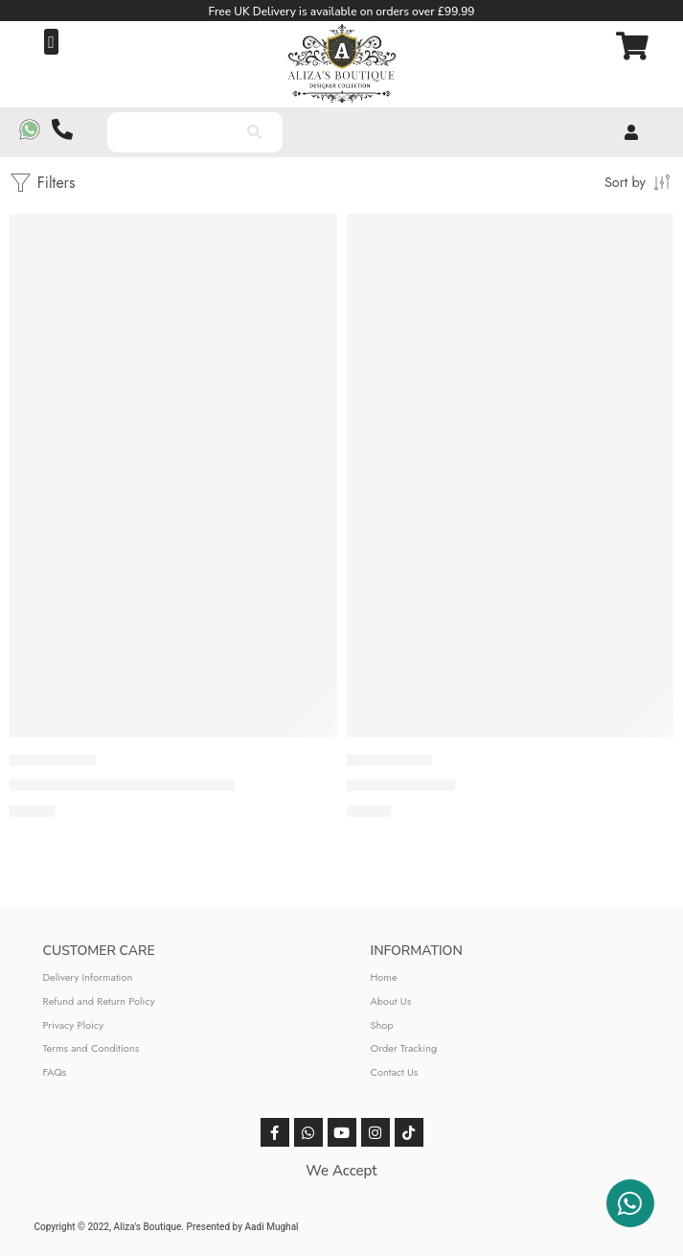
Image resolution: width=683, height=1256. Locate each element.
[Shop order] (638, 181)
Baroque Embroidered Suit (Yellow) (122, 785)
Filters (42, 183)
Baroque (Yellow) (401, 785)
